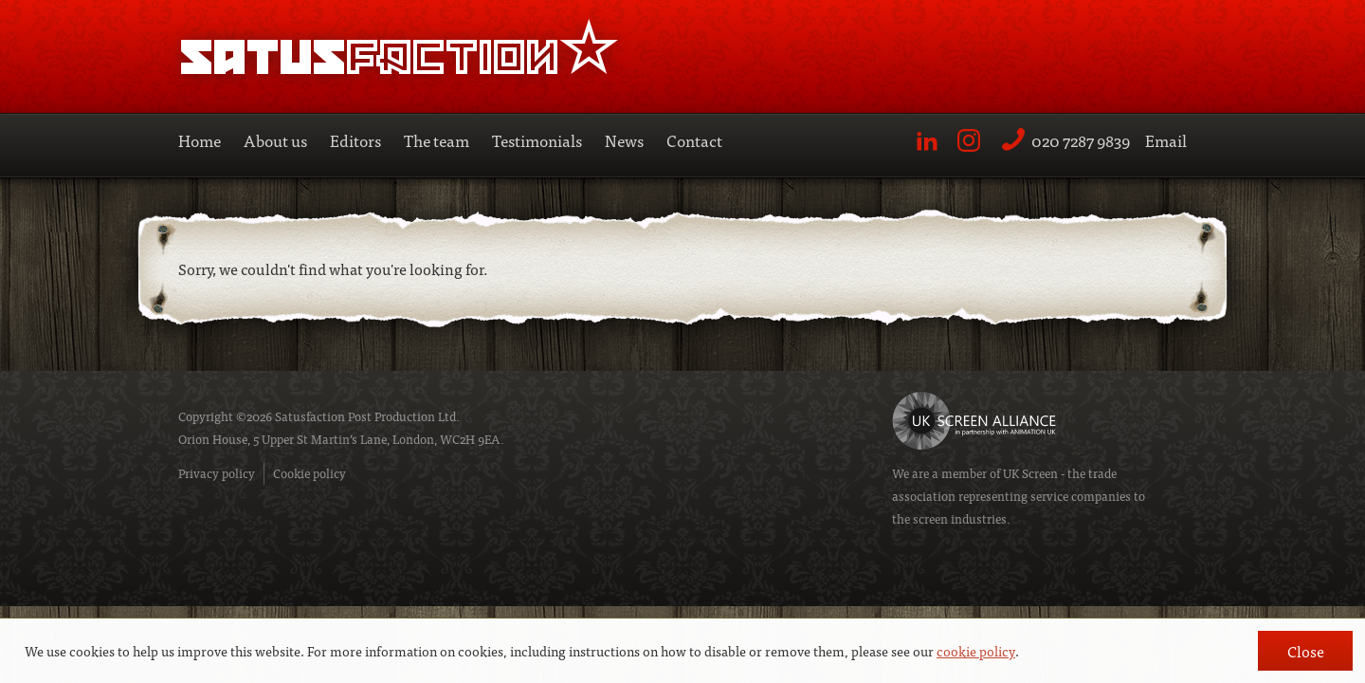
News (624, 140)
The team (436, 140)
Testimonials (537, 140)
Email (1166, 140)
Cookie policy (309, 473)
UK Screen (1030, 473)
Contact (694, 140)
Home (199, 140)
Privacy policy (216, 473)
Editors (355, 140)
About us (275, 140)
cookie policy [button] (976, 650)
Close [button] (1305, 650)
